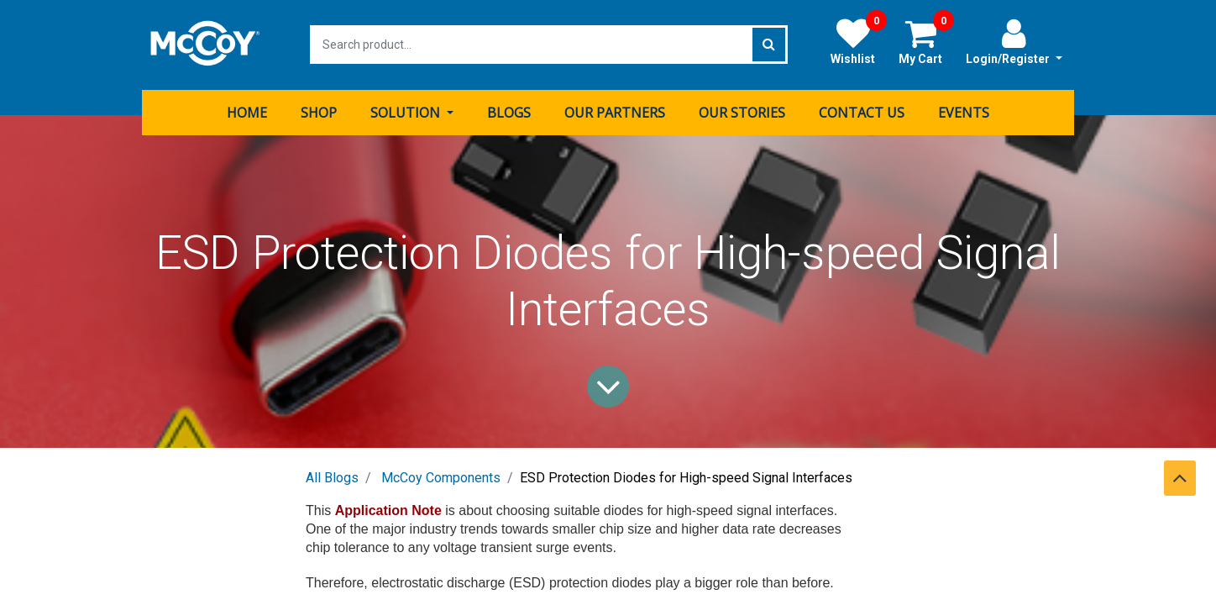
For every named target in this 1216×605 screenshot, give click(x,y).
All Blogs (332, 477)
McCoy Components (441, 477)
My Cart (926, 41)
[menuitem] (247, 111)
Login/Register (1014, 41)
